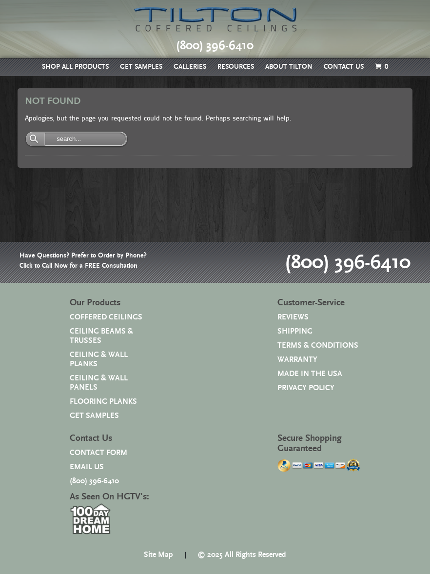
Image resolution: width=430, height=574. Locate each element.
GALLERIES (190, 67)
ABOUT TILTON (289, 67)
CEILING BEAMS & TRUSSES (101, 336)
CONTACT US (344, 67)
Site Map (158, 554)
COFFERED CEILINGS (106, 317)
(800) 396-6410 (345, 262)
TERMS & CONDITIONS (317, 345)
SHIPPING (295, 331)
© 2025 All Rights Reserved (241, 554)
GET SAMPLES (141, 67)
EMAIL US (87, 467)
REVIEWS (293, 317)
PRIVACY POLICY (305, 388)
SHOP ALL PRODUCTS (75, 67)
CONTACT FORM (98, 452)
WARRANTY (297, 359)
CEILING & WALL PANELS (99, 383)
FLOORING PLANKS (103, 401)
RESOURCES (235, 67)
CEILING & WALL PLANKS (99, 359)
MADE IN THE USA (309, 373)
